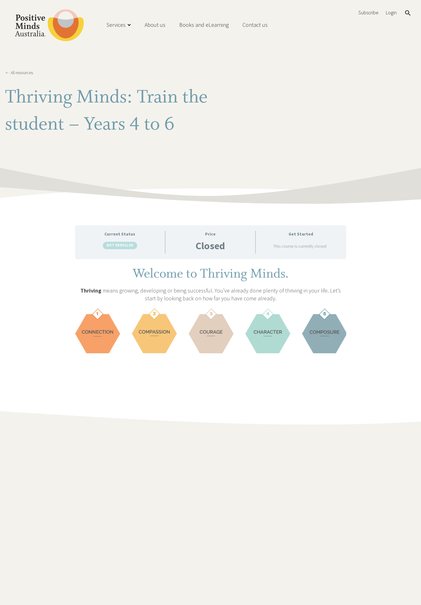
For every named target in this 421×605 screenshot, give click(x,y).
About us (155, 25)
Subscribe (368, 12)
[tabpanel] (210, 309)
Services (116, 25)
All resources (19, 73)
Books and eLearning (204, 25)
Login (391, 12)
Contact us (255, 25)
